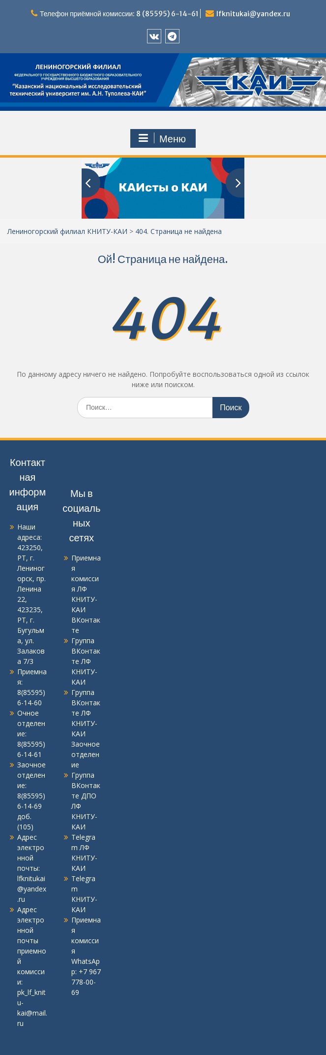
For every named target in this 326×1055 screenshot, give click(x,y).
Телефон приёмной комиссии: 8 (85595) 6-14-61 (119, 13)
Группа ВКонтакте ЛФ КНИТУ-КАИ (85, 661)
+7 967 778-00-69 (86, 982)
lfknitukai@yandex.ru (253, 13)
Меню (162, 138)
